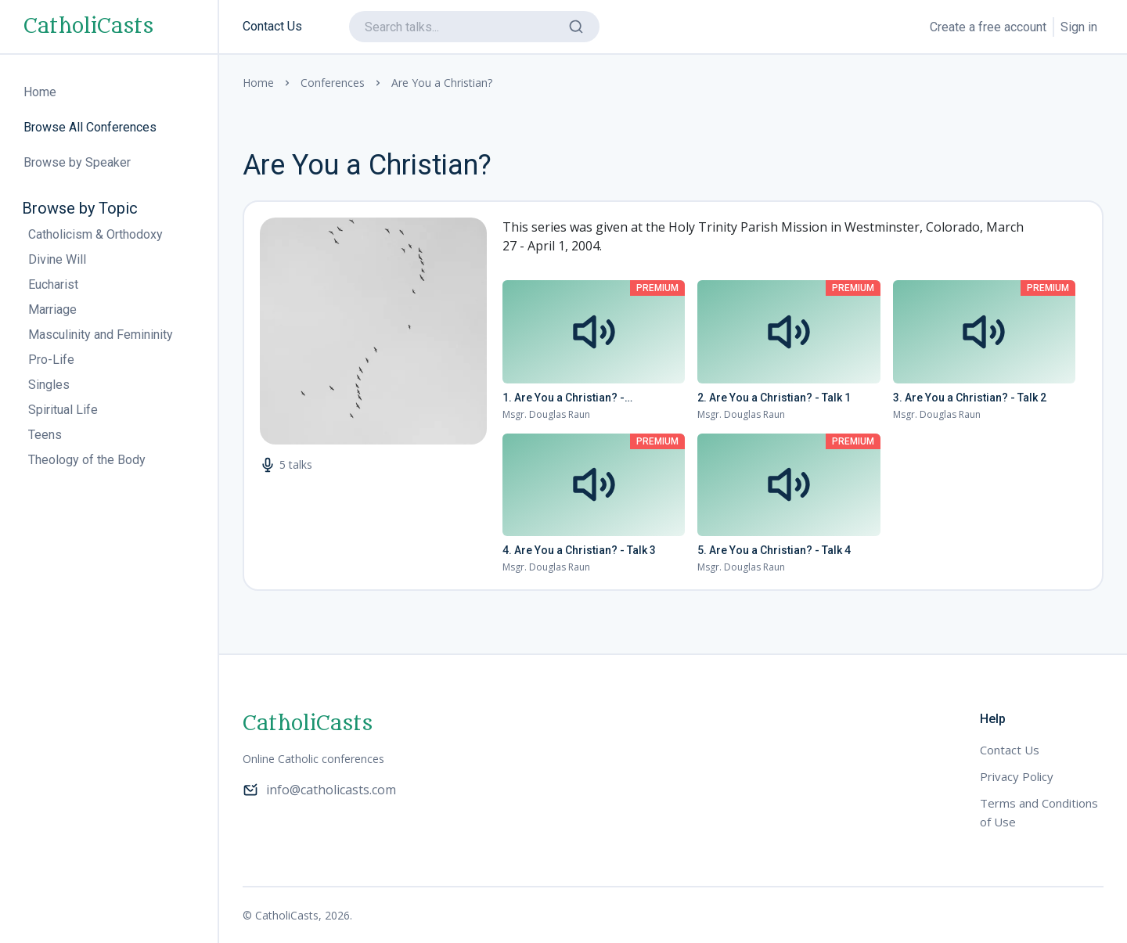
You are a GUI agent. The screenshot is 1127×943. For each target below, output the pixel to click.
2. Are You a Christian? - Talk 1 (774, 397)
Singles (49, 384)
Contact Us (272, 26)
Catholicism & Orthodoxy (95, 234)
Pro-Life (51, 359)
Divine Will (57, 259)
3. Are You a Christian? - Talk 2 (969, 397)
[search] (474, 26)
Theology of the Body (87, 459)
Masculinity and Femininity (100, 334)
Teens (45, 434)
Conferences (333, 82)
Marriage (52, 309)
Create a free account (988, 27)
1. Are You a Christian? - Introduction (563, 398)
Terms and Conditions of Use (1039, 812)
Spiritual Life (63, 409)
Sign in (1078, 27)
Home (258, 82)
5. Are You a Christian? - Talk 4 (774, 550)
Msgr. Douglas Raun (546, 414)
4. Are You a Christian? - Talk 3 (579, 550)
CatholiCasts (88, 26)
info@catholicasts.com (319, 789)
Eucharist (53, 284)
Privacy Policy (1016, 776)
